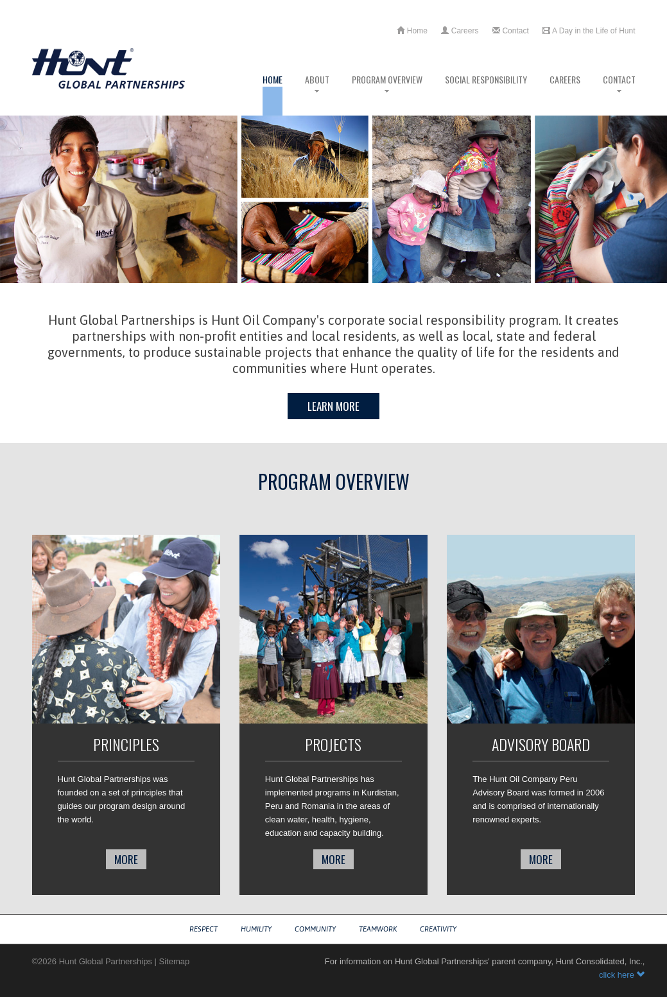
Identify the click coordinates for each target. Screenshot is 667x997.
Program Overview (387, 94)
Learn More (333, 406)
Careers (459, 30)
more (126, 859)
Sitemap (174, 961)
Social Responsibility (486, 94)
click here (622, 975)
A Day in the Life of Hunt (588, 30)
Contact (510, 30)
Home (412, 30)
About (317, 94)
